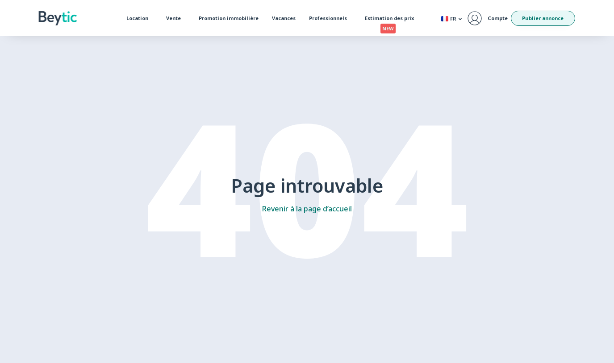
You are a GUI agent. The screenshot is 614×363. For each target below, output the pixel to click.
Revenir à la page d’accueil (307, 209)
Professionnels (330, 18)
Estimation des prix (391, 20)
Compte (498, 18)
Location (139, 18)
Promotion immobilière (229, 18)
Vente (175, 18)
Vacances (284, 18)
